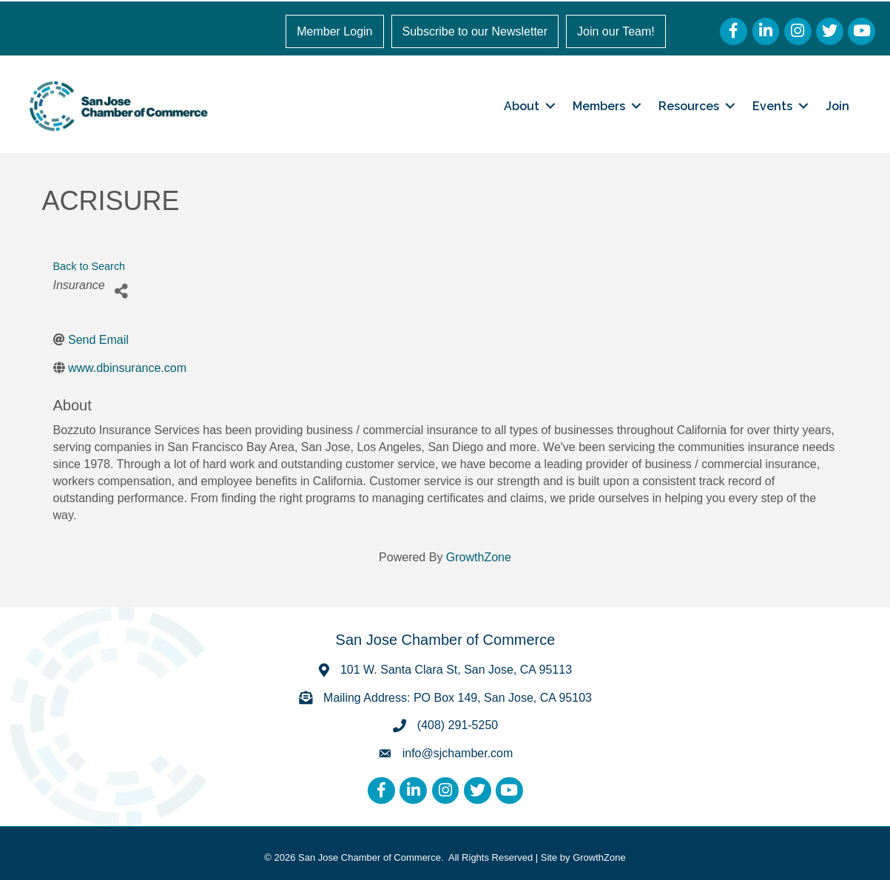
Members (599, 106)
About (521, 106)
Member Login (334, 31)
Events (772, 106)
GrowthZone (478, 557)
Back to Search (89, 266)
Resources (688, 106)
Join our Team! (616, 31)
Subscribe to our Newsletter (475, 31)
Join (837, 106)
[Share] (121, 291)
